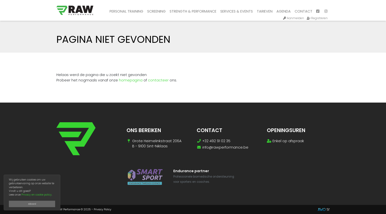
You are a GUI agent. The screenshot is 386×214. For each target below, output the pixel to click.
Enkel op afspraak (288, 140)
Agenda (283, 11)
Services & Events (236, 11)
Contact (303, 11)
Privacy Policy (102, 209)
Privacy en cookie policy (36, 195)
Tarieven (265, 11)
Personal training (126, 11)
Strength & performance (193, 11)
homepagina (131, 80)
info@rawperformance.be (225, 147)
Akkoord (32, 203)
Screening (156, 11)
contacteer (158, 80)
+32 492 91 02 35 (216, 140)
